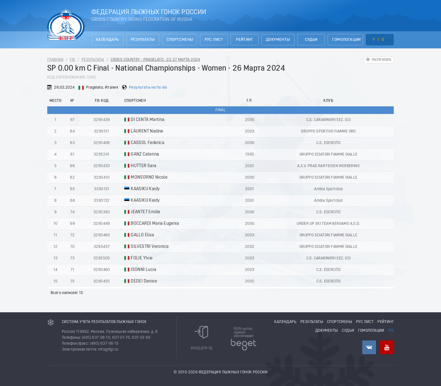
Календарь (107, 40)
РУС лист (214, 40)
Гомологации (346, 40)
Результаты (143, 40)
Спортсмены (179, 40)
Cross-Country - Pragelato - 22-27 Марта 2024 (155, 60)
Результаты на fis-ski (148, 88)
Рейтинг (244, 40)
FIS (380, 40)
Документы (278, 40)
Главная (55, 60)
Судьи (311, 40)
